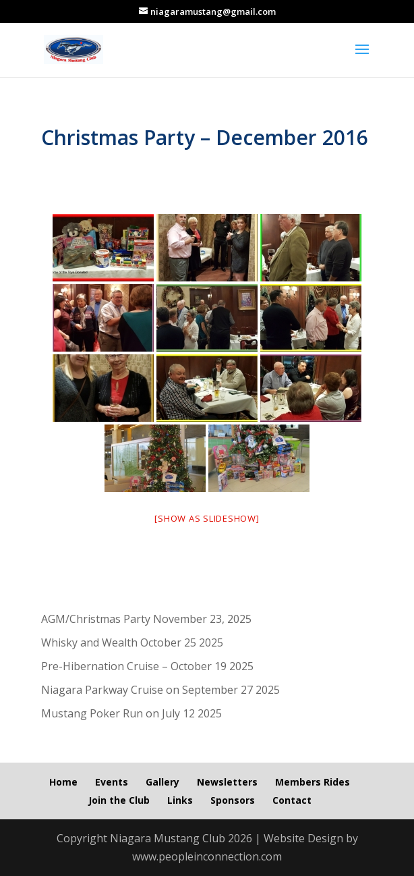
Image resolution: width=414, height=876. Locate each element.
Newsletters (227, 781)
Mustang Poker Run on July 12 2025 (131, 713)
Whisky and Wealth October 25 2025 (132, 642)
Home (63, 781)
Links (180, 800)
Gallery (162, 781)
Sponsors (232, 800)
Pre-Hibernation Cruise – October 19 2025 (147, 666)
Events (111, 781)
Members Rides (312, 781)
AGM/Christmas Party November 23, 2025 (146, 618)
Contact (292, 800)
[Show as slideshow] (206, 518)
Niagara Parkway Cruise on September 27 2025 (160, 689)
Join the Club (119, 800)
